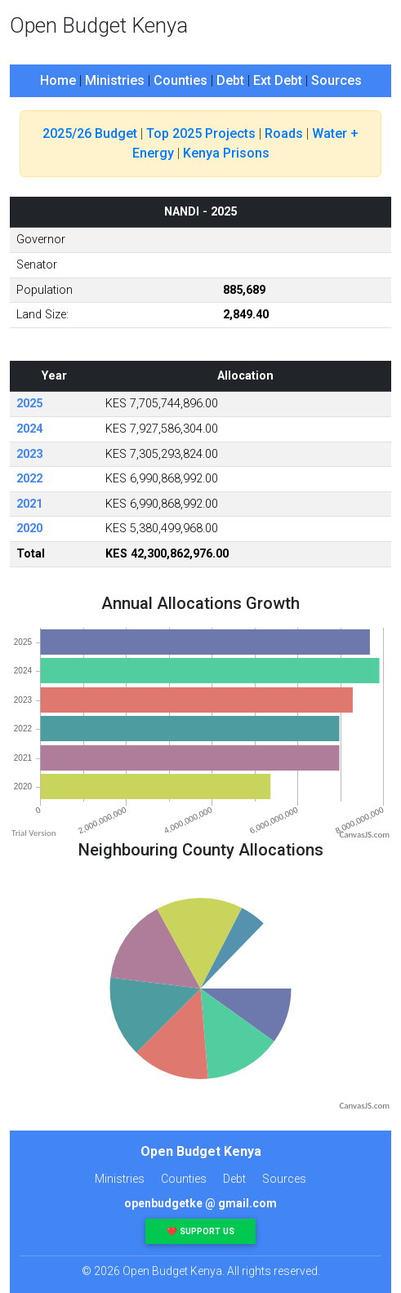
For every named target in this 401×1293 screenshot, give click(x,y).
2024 (29, 429)
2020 (29, 528)
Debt (230, 80)
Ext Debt (277, 80)
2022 (29, 479)
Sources (336, 80)
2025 (29, 404)
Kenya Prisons (226, 153)
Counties (180, 80)
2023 (29, 454)
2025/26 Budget (89, 133)
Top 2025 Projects (201, 133)
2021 (29, 504)
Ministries (115, 80)
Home (58, 80)
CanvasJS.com (364, 834)
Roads (284, 133)
